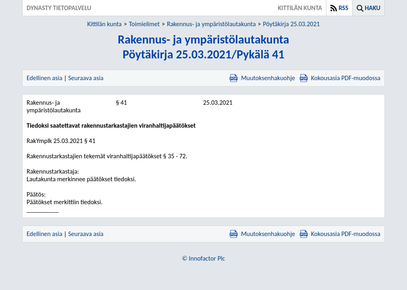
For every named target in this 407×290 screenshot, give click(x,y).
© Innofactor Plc (203, 258)
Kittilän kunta (104, 24)
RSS (343, 8)
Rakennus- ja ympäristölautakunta (211, 24)
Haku (372, 8)
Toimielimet (144, 24)
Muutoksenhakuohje (262, 78)
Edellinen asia (44, 78)
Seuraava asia (86, 78)
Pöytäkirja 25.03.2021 (291, 24)
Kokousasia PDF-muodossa (340, 78)
